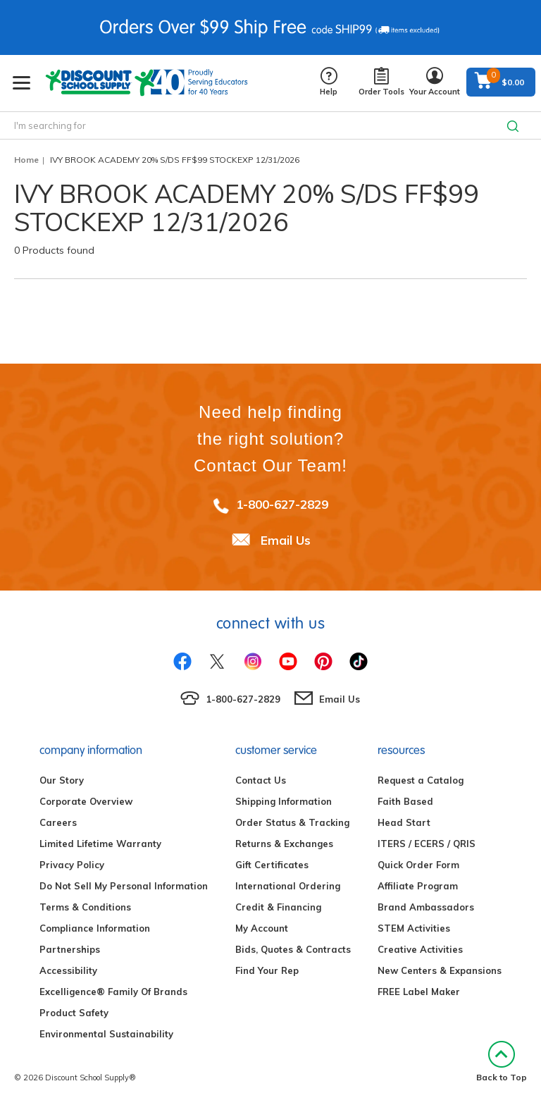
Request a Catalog (421, 780)
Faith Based (405, 801)
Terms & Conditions (85, 907)
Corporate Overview (85, 801)
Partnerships (69, 949)
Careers (58, 822)
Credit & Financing (278, 907)
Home (26, 159)
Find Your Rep (267, 970)
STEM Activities (414, 928)
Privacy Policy (71, 864)
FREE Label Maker (419, 991)
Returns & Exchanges (284, 843)
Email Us (286, 540)
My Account (261, 928)
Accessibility (68, 970)
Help (328, 82)
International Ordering (287, 885)
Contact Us (260, 780)
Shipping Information (283, 801)
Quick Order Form (418, 864)
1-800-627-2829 (282, 504)
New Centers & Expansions (440, 970)
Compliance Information (94, 928)
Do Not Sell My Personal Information (123, 885)
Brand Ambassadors (426, 907)
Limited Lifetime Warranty (100, 843)
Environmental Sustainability (106, 1033)
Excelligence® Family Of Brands (113, 991)
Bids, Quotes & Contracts (293, 949)
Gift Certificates (272, 864)
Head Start (404, 822)
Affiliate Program (418, 885)
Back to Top (501, 1061)
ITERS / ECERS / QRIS (426, 843)
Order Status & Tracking (292, 822)
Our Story (61, 780)
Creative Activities (420, 949)
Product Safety (73, 1012)
